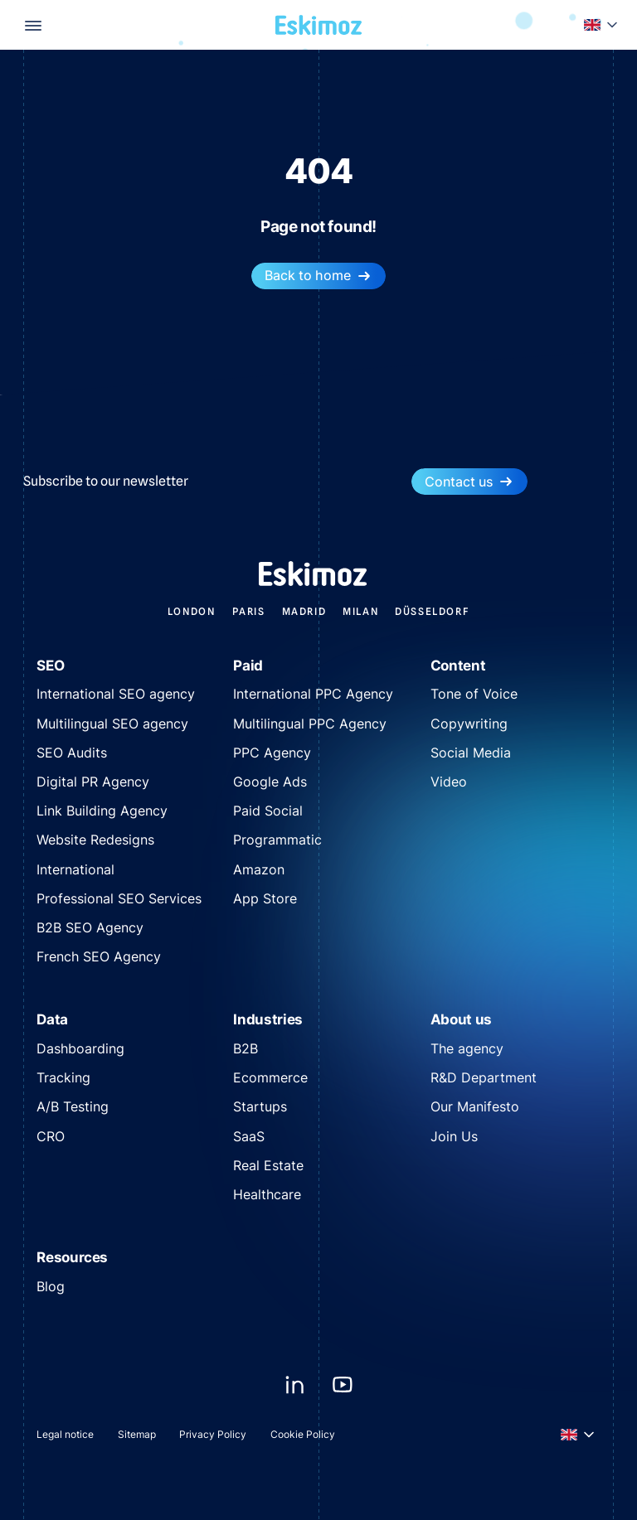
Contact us (469, 482)
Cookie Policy (302, 1434)
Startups (260, 1106)
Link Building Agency (102, 810)
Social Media (470, 752)
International (75, 869)
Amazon (258, 869)
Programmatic (277, 839)
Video (448, 781)
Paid (248, 665)
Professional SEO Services (119, 898)
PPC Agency (272, 752)
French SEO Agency (98, 956)
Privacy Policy (212, 1434)
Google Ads (270, 781)
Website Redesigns (95, 839)
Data (52, 1019)
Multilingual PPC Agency (310, 723)
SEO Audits (71, 752)
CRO (50, 1136)
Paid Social (268, 810)
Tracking (63, 1077)
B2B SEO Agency (89, 927)
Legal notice (65, 1434)
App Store (265, 898)
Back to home (318, 275)
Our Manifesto (474, 1106)
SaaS (249, 1136)
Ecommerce (270, 1077)
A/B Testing (72, 1106)
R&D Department (483, 1077)
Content (458, 665)
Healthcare (267, 1194)
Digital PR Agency (92, 781)
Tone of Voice (474, 693)
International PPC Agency (313, 693)
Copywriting (469, 723)
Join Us (454, 1136)
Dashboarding (80, 1048)
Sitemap (137, 1434)
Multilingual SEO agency (112, 723)
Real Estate (268, 1165)
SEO (50, 665)
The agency (466, 1048)
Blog (50, 1286)
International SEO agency (115, 693)
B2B (245, 1048)
